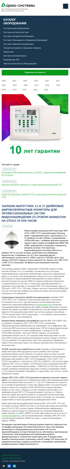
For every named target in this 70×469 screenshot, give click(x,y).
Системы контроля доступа (16, 32)
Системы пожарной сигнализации (18, 36)
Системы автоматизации (14, 55)
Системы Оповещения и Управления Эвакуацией (25, 40)
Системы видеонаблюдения (16, 28)
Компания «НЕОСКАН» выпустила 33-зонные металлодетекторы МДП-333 (32, 184)
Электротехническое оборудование (20, 63)
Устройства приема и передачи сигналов (22, 48)
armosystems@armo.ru (11, 415)
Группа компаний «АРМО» (12, 458)
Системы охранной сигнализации (18, 44)
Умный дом (8, 51)
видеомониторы (45, 304)
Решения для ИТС (11, 59)
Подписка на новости (35, 72)
